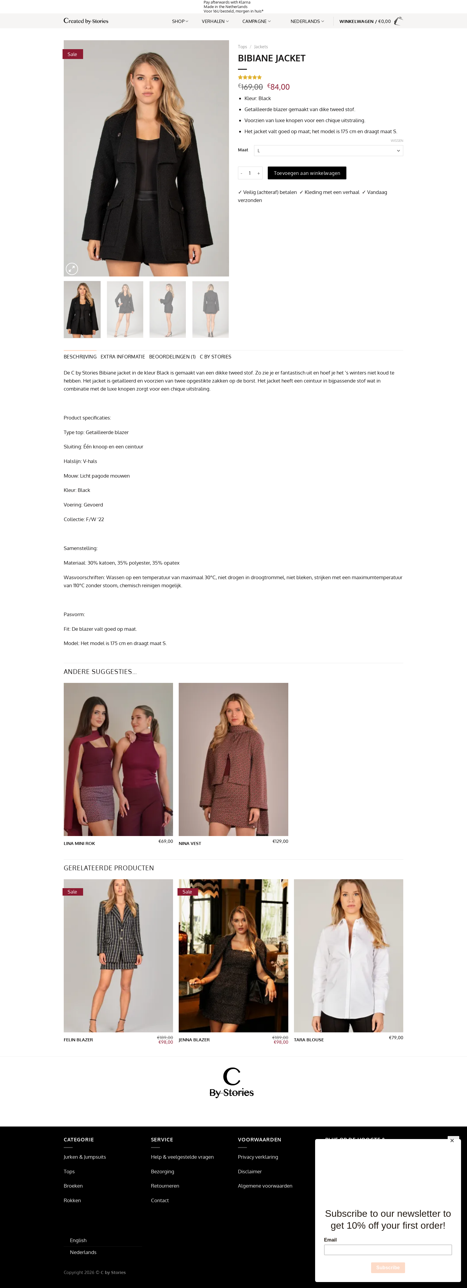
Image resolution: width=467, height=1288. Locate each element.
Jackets (261, 46)
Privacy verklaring (258, 1157)
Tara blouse (309, 1039)
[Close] (453, 1142)
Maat (243, 150)
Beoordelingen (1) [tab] (172, 357)
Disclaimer (250, 1171)
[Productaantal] (250, 173)
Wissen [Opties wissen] (397, 141)
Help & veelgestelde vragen (182, 1157)
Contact (160, 1200)
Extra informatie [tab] (123, 357)
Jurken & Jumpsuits (85, 1157)
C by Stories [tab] (215, 357)
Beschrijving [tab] (80, 357)
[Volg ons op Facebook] (222, 1109)
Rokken (72, 1200)
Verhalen (215, 21)
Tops (242, 46)
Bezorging (162, 1171)
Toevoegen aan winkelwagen (307, 173)
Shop (180, 21)
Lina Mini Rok (79, 843)
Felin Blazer (78, 1039)
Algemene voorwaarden (265, 1186)
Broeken (73, 1186)
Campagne (256, 21)
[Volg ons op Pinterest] (245, 1109)
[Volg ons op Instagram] (233, 1109)
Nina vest (190, 843)
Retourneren (165, 1186)
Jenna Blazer (194, 1039)
